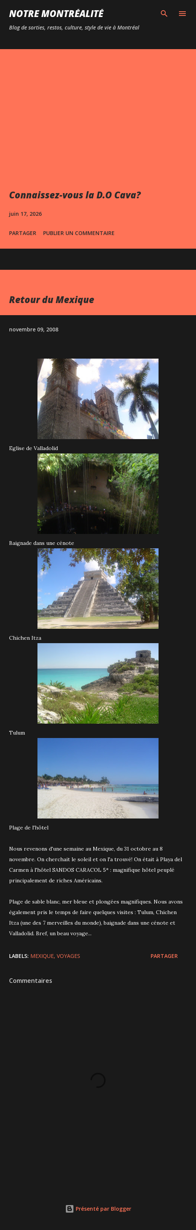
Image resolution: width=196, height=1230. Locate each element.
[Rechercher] (164, 13)
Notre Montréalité (56, 13)
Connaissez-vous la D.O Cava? (75, 195)
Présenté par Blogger (98, 1208)
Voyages (68, 955)
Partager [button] (22, 233)
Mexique (42, 955)
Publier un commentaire (79, 233)
